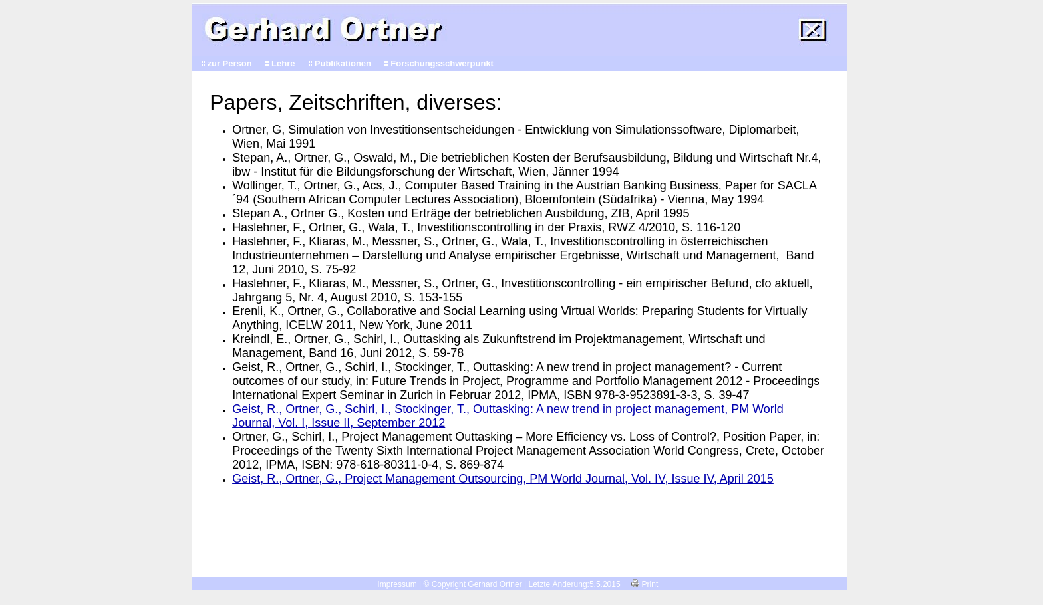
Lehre (283, 63)
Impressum (396, 584)
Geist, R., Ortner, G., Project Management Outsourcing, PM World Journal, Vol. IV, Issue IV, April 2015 (503, 478)
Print (644, 584)
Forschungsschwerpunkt (442, 63)
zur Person (230, 63)
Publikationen (343, 63)
